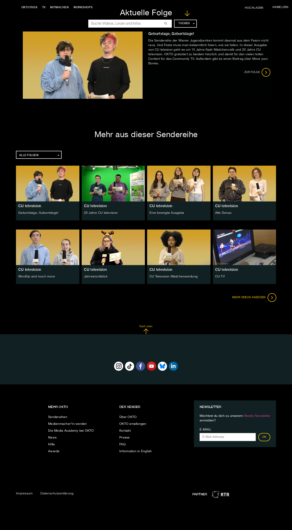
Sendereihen (57, 417)
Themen (186, 23)
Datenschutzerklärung (56, 493)
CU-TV (220, 276)
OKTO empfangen (132, 424)
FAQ (122, 444)
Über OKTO (128, 417)
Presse (124, 437)
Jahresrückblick (96, 276)
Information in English (135, 451)
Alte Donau (223, 212)
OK (264, 437)
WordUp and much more (36, 276)
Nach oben (145, 329)
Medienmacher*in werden (67, 424)
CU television (29, 206)
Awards (54, 451)
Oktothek (30, 7)
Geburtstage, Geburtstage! (38, 212)
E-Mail (205, 429)
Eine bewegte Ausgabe (166, 212)
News (52, 437)
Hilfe (51, 444)
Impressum (24, 493)
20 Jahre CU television (101, 212)
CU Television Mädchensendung (173, 276)
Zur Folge (257, 72)
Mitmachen (60, 7)
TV (44, 7)
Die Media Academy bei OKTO (71, 430)
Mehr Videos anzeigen (254, 297)
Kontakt (125, 430)
